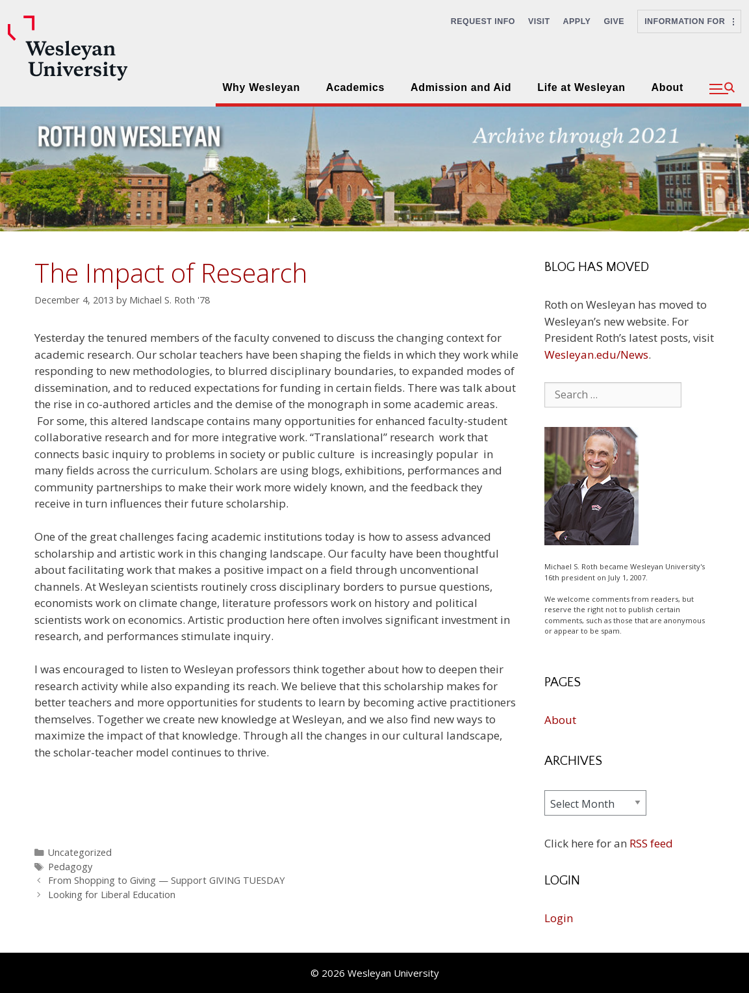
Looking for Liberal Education (111, 894)
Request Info (483, 21)
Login (558, 917)
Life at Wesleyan (581, 87)
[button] (722, 89)
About (667, 87)
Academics (355, 87)
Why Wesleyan (260, 87)
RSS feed (651, 843)
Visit (539, 21)
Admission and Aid (461, 87)
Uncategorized (80, 852)
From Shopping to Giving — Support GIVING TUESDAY (166, 880)
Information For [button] (689, 21)
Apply (577, 21)
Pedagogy (70, 866)
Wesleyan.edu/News (596, 354)
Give (613, 21)
